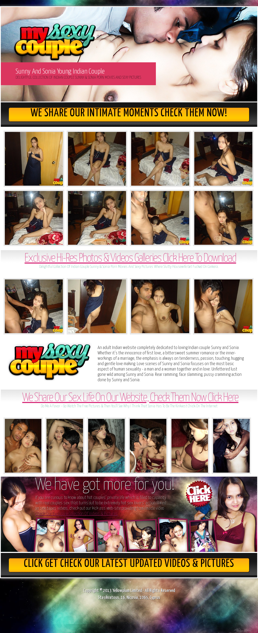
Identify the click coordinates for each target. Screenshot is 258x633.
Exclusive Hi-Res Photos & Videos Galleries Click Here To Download (130, 258)
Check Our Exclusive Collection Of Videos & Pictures (76, 514)
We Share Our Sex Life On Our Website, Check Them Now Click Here (130, 398)
